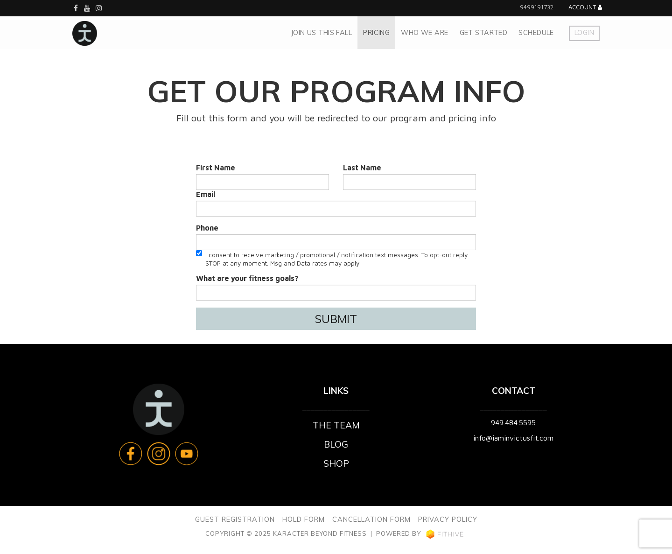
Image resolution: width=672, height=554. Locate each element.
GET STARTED (484, 32)
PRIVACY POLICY (447, 519)
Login (584, 32)
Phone (207, 228)
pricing (376, 32)
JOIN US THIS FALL (321, 32)
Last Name (362, 167)
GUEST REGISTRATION (235, 519)
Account (585, 8)
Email (205, 194)
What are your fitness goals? (247, 278)
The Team (336, 425)
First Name (215, 167)
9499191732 (536, 7)
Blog (336, 444)
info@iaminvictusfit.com (513, 438)
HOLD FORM (303, 519)
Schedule (535, 32)
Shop (336, 463)
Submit (336, 319)
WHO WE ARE (424, 32)
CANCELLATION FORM (371, 519)
